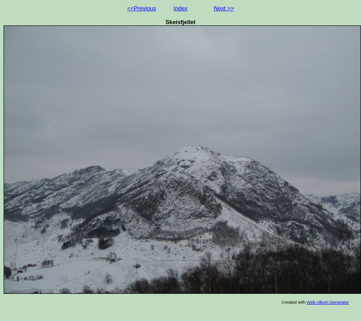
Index (180, 8)
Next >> (224, 8)
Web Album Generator (328, 302)
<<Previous (141, 8)
